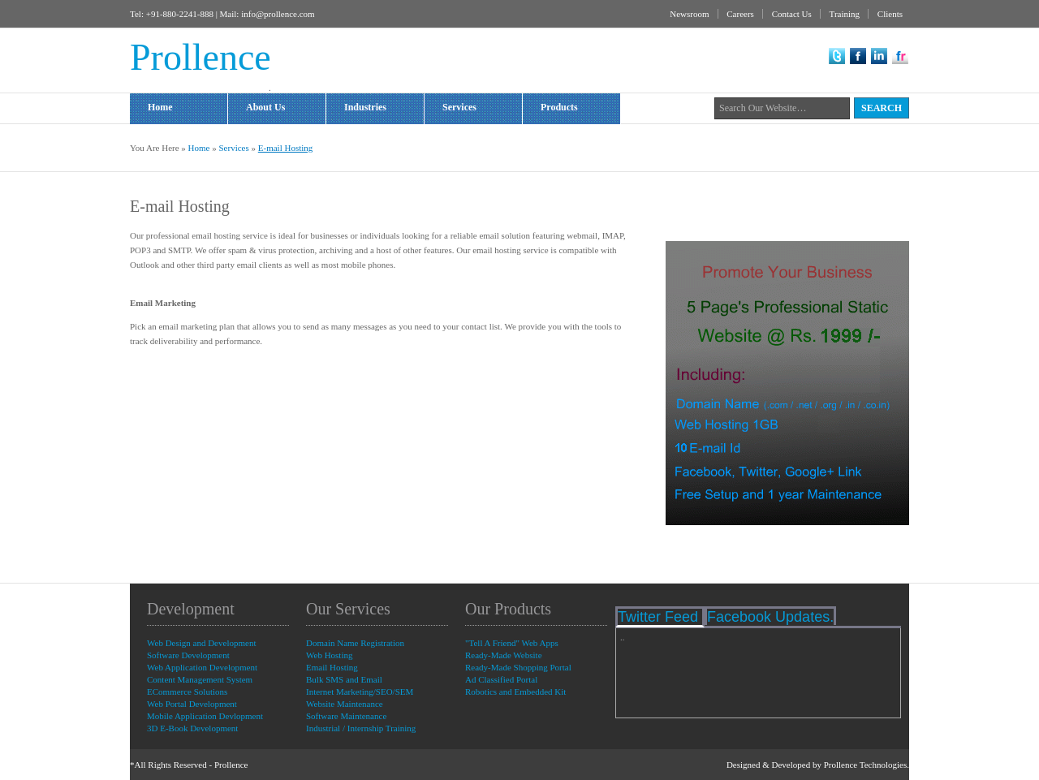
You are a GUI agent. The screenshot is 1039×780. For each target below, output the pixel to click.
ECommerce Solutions (187, 691)
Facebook (858, 56)
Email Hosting (332, 667)
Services (482, 108)
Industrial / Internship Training (361, 728)
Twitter (837, 56)
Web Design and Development (201, 643)
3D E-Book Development (192, 728)
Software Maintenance (346, 716)
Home (160, 107)
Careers (740, 14)
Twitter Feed (660, 617)
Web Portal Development (192, 704)
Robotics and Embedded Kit (515, 691)
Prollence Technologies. (866, 764)
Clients (890, 14)
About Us (265, 107)
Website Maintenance (344, 704)
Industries (388, 108)
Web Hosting (329, 655)
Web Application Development (202, 667)
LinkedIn (879, 56)
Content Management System (199, 679)
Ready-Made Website (503, 655)
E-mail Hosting (285, 148)
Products (580, 108)
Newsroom (689, 14)
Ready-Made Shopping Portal (518, 667)
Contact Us (792, 14)
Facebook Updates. (770, 617)
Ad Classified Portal (501, 679)
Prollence (231, 764)
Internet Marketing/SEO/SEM (359, 691)
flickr (900, 56)
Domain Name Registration (355, 643)
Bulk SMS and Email (344, 679)
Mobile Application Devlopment (205, 716)
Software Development (188, 655)
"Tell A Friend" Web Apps (511, 643)
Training (845, 14)
